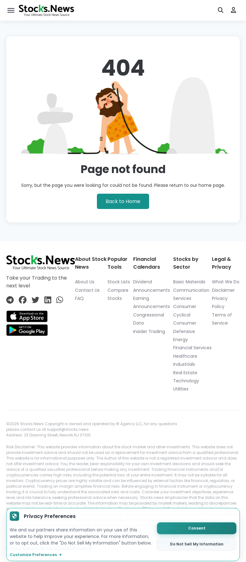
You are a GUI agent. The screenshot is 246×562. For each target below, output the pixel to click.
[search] (221, 10)
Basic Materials (189, 282)
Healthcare (185, 356)
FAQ (79, 298)
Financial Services (192, 348)
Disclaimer (223, 290)
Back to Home (123, 201)
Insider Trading (149, 331)
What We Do (225, 282)
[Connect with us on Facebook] (23, 300)
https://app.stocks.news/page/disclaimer (49, 548)
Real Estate (185, 373)
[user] (233, 10)
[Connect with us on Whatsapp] (59, 300)
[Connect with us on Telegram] (10, 300)
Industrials (184, 364)
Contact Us (87, 290)
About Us (84, 282)
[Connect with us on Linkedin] (47, 300)
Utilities (180, 389)
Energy (180, 339)
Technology (186, 381)
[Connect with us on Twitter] (35, 300)
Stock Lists (119, 282)
